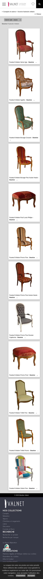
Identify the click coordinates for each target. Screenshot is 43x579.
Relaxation (6, 516)
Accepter (31, 576)
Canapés (6, 513)
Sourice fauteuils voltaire (26, 11)
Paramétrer (20, 576)
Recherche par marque (10, 537)
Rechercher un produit (10, 534)
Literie (5, 524)
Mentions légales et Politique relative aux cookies (19, 554)
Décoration (6, 526)
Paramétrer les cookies (10, 556)
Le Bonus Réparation (10, 542)
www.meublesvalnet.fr (10, 561)
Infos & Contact (8, 559)
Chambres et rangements (11, 521)
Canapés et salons (9, 11)
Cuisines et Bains (9, 529)
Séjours (5, 518)
